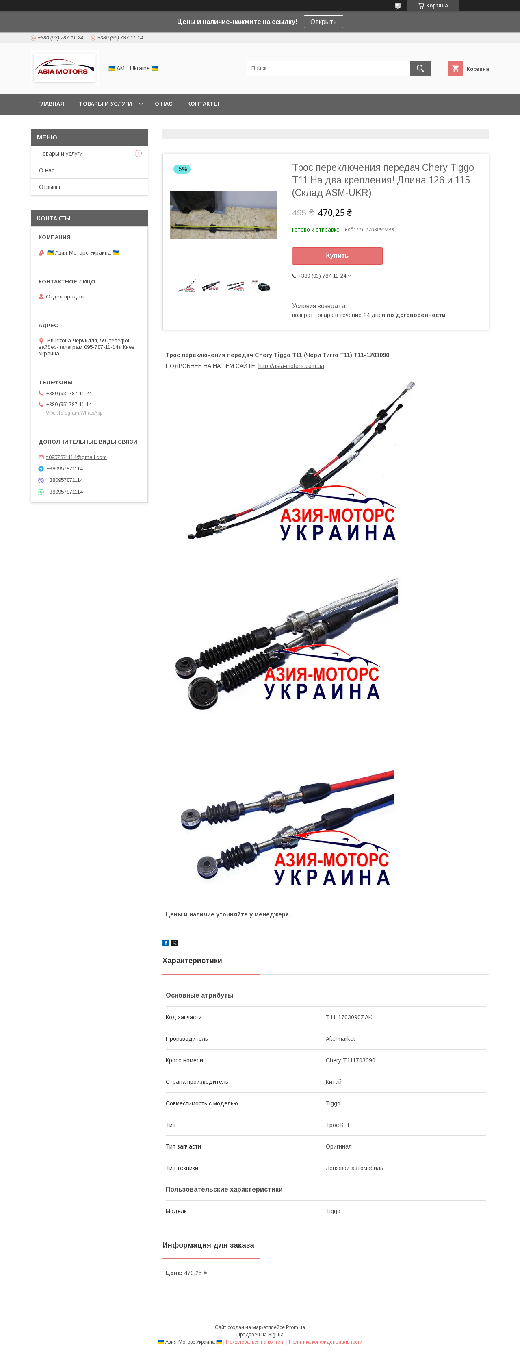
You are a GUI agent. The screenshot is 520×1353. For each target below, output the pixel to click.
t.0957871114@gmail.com (76, 457)
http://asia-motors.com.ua (291, 366)
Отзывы (49, 187)
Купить (337, 255)
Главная (51, 104)
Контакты (203, 104)
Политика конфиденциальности (325, 1342)
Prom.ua (295, 1327)
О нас (164, 104)
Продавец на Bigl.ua (260, 1335)
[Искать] (420, 68)
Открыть (323, 21)
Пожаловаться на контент (255, 1342)
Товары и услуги (105, 104)
